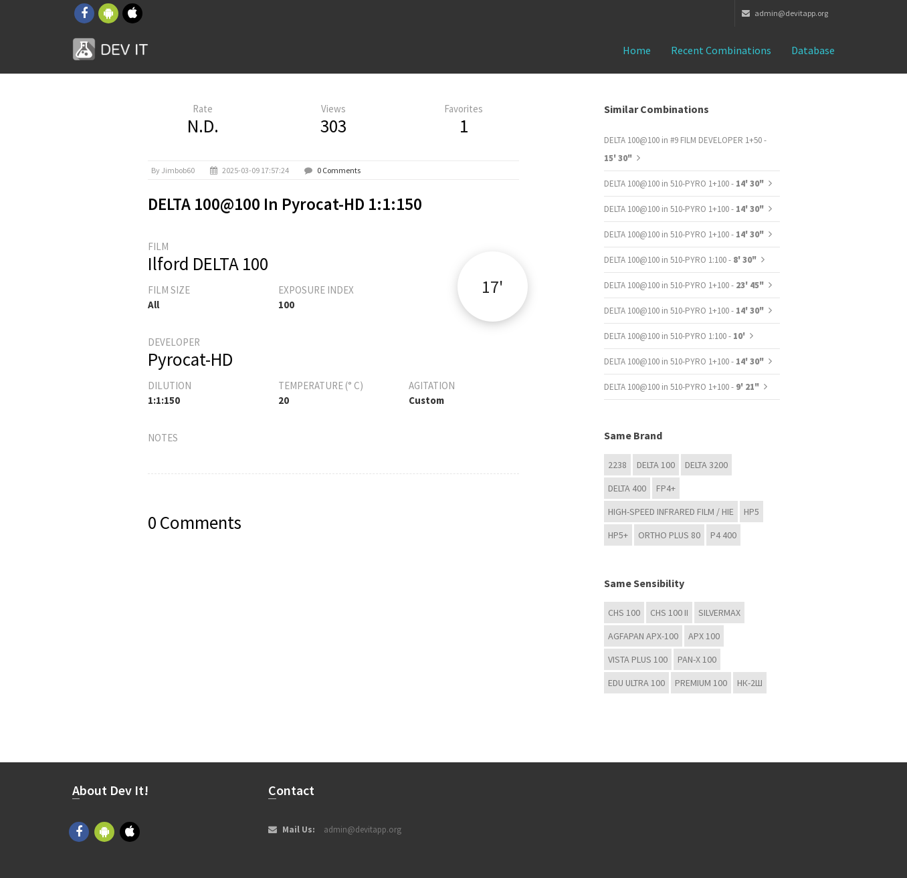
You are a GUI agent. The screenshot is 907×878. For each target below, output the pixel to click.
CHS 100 (624, 613)
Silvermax (719, 613)
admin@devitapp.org (785, 13)
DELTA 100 (656, 465)
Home (637, 50)
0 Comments (339, 170)
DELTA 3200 (706, 465)
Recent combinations (721, 50)
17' (492, 287)
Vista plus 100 (638, 659)
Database (813, 50)
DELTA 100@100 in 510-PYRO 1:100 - (680, 259)
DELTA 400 (627, 488)
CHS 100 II (669, 613)
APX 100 (704, 636)
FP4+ (666, 488)
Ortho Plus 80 (669, 535)
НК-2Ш (750, 683)
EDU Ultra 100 (636, 683)
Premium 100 (701, 683)
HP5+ (618, 535)
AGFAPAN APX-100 (643, 636)
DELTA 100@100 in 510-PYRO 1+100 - (684, 183)
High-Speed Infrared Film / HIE (671, 512)
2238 (617, 465)
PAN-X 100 (697, 659)
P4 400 (723, 535)
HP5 (751, 512)
